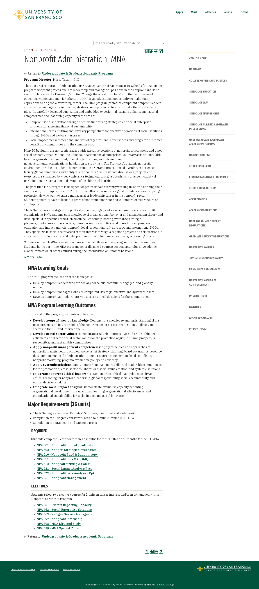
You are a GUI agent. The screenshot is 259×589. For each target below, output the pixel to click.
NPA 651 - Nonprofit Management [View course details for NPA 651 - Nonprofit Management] (61, 478)
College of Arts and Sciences (208, 80)
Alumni (228, 12)
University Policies (201, 247)
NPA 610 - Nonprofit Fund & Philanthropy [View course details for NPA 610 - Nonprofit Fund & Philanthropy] (67, 454)
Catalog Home (198, 58)
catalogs (91, 584)
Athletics (210, 12)
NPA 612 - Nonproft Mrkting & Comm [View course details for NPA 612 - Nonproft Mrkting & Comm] (64, 464)
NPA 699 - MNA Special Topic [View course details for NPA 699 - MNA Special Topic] (58, 528)
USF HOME (195, 69)
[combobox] (129, 43)
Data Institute (198, 295)
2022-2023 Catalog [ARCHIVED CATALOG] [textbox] (117, 43)
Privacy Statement (49, 569)
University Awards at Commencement (202, 282)
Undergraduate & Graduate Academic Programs (77, 73)
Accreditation (198, 199)
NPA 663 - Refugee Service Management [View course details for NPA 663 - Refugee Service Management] (66, 514)
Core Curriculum (200, 166)
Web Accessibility (72, 569)
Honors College (199, 155)
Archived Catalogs (201, 317)
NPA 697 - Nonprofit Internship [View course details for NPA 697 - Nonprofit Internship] (59, 519)
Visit (194, 12)
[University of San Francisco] (38, 21)
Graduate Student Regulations (209, 236)
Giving (244, 12)
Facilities (195, 306)
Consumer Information (23, 569)
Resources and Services (205, 269)
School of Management (204, 113)
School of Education (202, 91)
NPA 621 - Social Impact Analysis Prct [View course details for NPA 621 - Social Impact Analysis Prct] (64, 468)
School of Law (198, 102)
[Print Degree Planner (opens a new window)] (147, 51)
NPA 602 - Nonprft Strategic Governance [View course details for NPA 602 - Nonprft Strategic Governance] (67, 450)
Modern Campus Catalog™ (160, 584)
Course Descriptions (203, 188)
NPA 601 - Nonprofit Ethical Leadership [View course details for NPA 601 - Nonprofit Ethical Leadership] (66, 445)
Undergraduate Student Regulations (205, 223)
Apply (179, 12)
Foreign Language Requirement (209, 177)
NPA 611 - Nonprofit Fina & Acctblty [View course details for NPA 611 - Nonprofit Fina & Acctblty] (63, 459)
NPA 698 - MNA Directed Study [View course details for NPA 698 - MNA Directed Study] (59, 523)
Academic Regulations (203, 210)
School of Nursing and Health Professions (208, 127)
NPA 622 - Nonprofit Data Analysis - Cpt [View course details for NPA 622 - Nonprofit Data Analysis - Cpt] (65, 473)
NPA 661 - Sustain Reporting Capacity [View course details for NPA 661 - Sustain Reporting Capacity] (64, 505)
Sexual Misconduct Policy (206, 258)
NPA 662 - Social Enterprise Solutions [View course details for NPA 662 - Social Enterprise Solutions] (64, 509)
